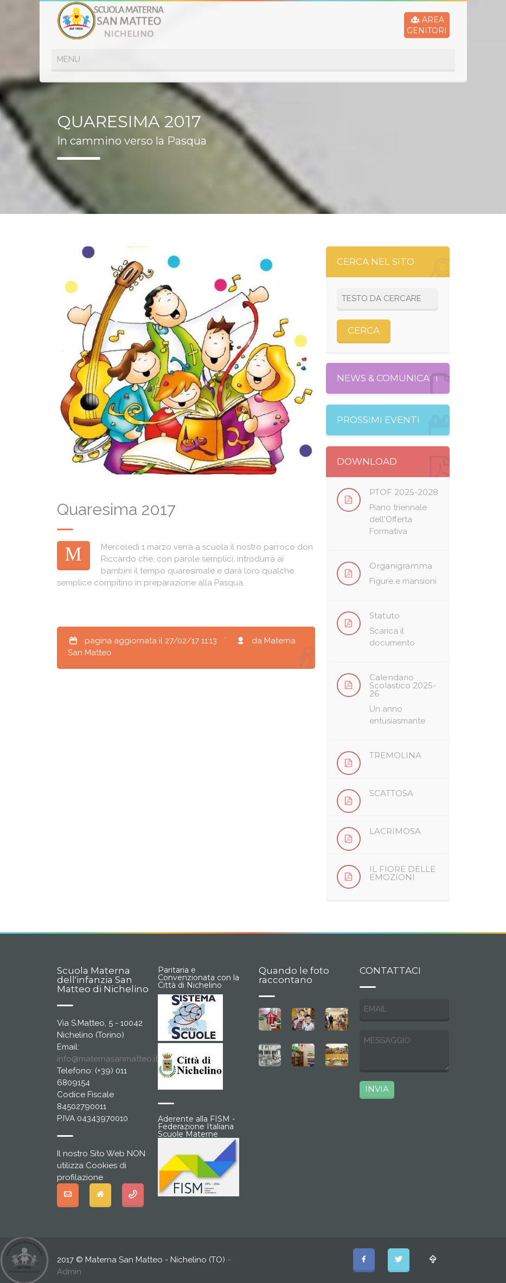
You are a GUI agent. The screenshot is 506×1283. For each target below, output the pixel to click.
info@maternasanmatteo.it (107, 1059)
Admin (69, 1272)
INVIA (377, 1089)
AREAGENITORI (427, 24)
